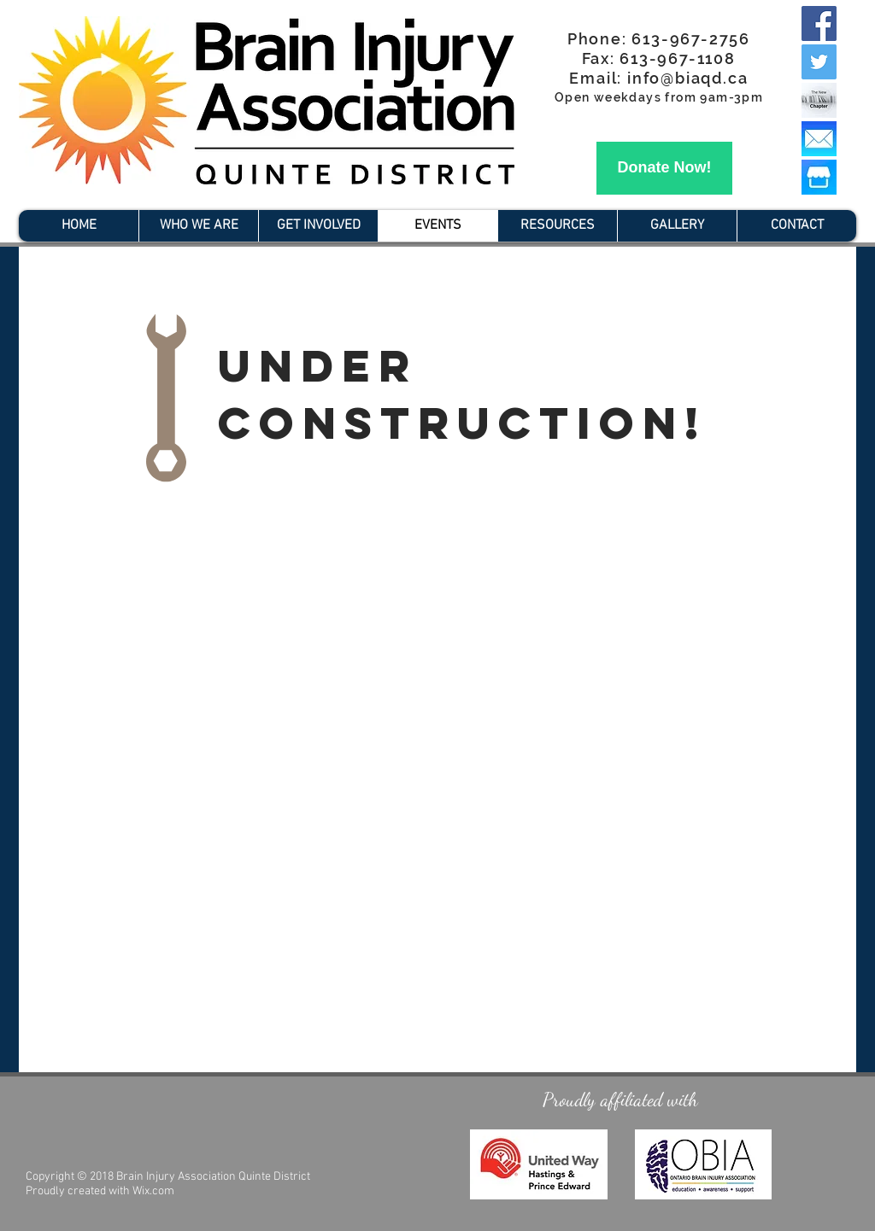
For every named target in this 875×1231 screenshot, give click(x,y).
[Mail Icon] (819, 138)
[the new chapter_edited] (819, 100)
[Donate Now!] (664, 168)
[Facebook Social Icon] (819, 23)
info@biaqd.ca (687, 78)
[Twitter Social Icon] (819, 61)
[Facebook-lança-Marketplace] (819, 177)
